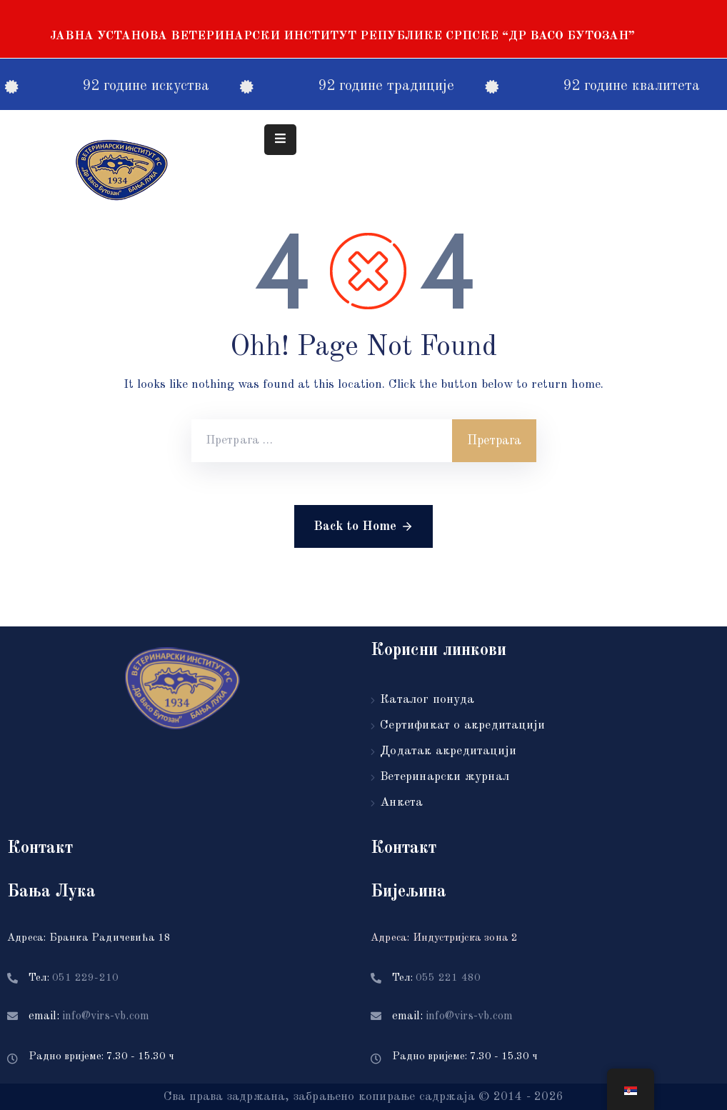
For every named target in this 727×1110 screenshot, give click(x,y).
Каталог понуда (427, 700)
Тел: (74, 978)
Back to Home (363, 526)
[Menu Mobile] (280, 139)
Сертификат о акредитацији (462, 725)
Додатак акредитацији (448, 751)
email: (89, 1016)
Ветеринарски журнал (444, 777)
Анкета (401, 802)
